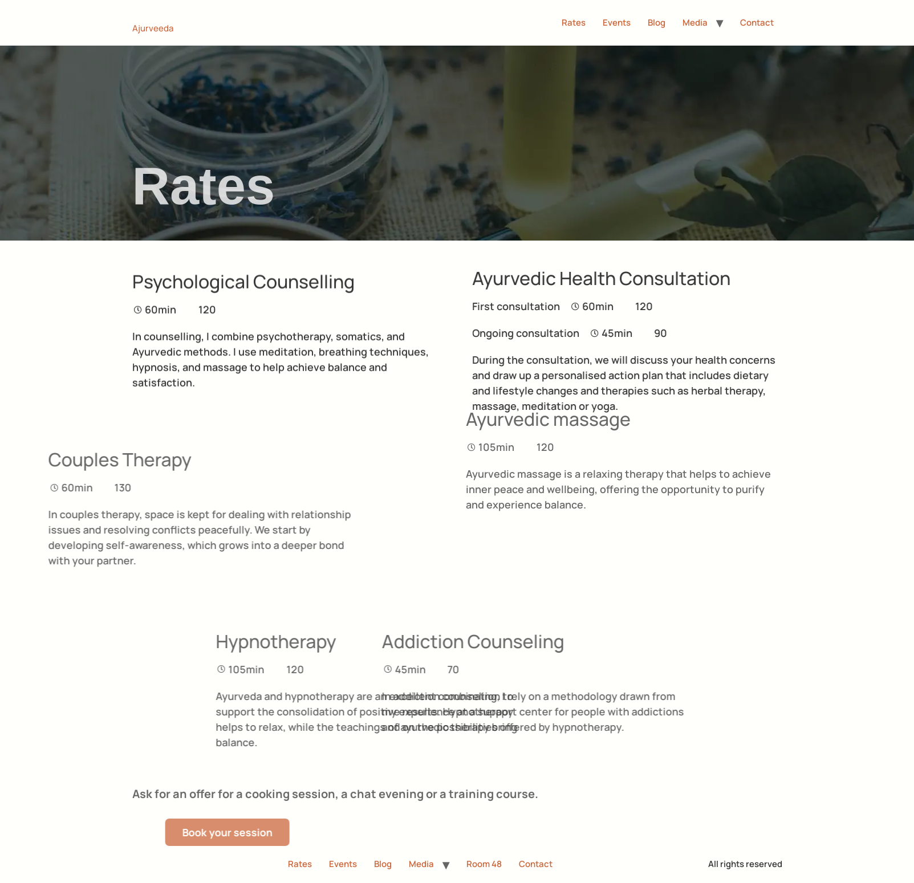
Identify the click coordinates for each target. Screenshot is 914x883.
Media (695, 23)
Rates (574, 23)
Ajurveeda (152, 28)
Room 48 (484, 864)
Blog (656, 23)
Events (617, 23)
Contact (757, 23)
